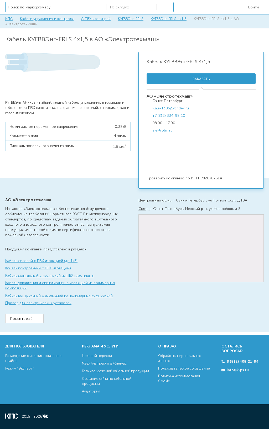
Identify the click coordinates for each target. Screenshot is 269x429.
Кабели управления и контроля (47, 19)
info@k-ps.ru (238, 370)
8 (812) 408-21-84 (242, 362)
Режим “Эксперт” (19, 368)
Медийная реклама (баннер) (104, 363)
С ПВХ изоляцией (96, 19)
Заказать (201, 79)
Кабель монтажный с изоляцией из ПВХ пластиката (49, 275)
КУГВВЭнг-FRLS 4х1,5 (169, 19)
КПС (9, 19)
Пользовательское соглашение (184, 368)
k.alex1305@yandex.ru (170, 108)
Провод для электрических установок (38, 303)
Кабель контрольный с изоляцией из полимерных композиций (59, 295)
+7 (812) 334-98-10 (168, 115)
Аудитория (91, 391)
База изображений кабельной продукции (115, 371)
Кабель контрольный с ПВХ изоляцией (38, 268)
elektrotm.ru (162, 130)
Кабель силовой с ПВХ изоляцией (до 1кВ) (41, 261)
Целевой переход (97, 356)
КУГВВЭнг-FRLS (130, 19)
